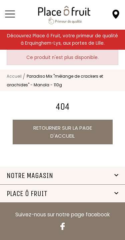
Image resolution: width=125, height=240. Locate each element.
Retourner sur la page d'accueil (62, 131)
